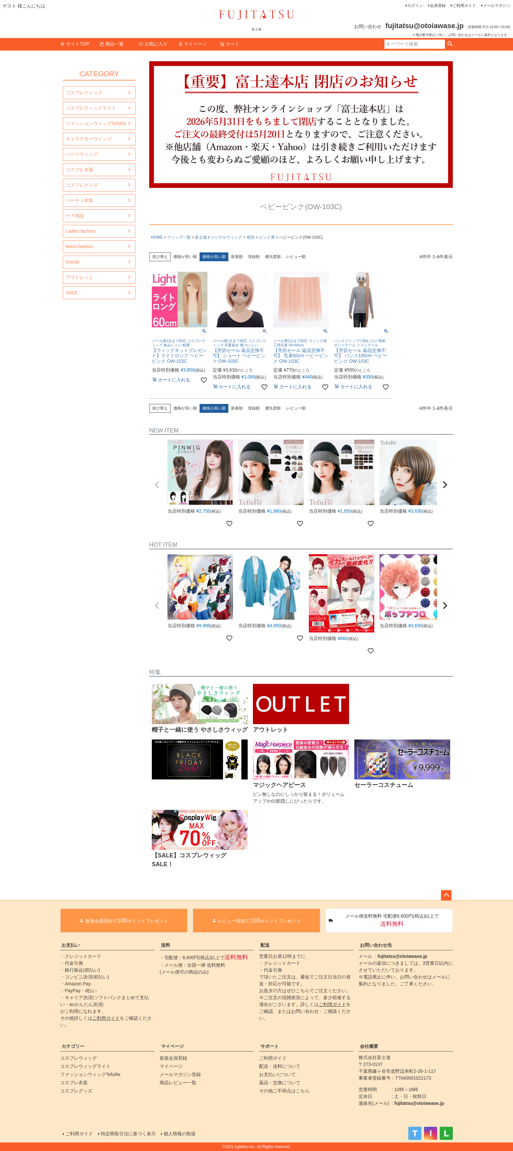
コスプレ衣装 (79, 169)
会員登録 (438, 5)
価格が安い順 (185, 256)
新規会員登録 (173, 1058)
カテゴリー (73, 1046)
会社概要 (369, 1046)
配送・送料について (279, 1066)
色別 (251, 237)
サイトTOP (74, 43)
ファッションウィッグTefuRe (96, 123)
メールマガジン (496, 5)
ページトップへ (446, 895)
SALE (72, 292)
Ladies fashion (80, 231)
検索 (450, 44)
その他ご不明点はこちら (284, 1090)
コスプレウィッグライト (91, 108)
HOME (157, 237)
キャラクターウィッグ (89, 138)
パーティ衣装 (79, 200)
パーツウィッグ (82, 154)
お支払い (71, 945)
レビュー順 (296, 256)
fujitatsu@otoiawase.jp (402, 956)
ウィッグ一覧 (179, 237)
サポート (269, 1046)
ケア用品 (75, 215)
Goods (72, 262)
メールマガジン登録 (180, 1074)
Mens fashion (79, 246)
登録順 (254, 256)
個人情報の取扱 (180, 1133)
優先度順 (273, 256)
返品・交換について (279, 1082)
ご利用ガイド (464, 5)
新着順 (237, 256)
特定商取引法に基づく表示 (128, 1133)
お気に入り (153, 43)
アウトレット (79, 277)
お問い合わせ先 (376, 945)
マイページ (192, 43)
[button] (157, 485)
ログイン (415, 5)
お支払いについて (277, 1074)
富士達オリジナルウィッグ (218, 237)
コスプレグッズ (82, 185)
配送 (265, 945)
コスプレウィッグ (84, 92)
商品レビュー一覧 (178, 1082)
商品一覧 (111, 43)
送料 (165, 945)
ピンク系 (267, 237)
